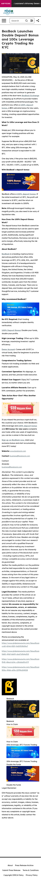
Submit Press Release (11, 870)
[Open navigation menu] (4, 20)
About (10, 865)
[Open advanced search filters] (31, 20)
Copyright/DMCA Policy (13, 875)
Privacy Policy (32, 875)
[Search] (17, 20)
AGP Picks (5, 4)
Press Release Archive (24, 865)
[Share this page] (37, 20)
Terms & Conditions (31, 870)
